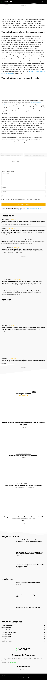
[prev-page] (22, 524)
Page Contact (13, 662)
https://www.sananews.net (17, 163)
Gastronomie (4, 228)
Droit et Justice (5, 219)
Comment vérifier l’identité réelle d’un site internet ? (17, 249)
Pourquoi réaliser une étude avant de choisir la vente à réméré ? (23, 517)
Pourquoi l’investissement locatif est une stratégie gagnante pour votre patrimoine (23, 423)
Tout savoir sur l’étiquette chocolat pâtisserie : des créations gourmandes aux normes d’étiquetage (29, 553)
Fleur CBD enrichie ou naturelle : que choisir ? (11, 155)
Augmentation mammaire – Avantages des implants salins (30, 595)
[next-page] (25, 524)
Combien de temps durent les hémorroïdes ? (28, 582)
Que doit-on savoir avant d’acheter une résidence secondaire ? (23, 485)
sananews (15, 162)
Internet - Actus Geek (7, 247)
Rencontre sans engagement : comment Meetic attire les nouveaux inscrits (30, 565)
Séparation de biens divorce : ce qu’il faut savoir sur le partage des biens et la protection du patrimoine (30, 540)
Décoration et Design (6, 279)
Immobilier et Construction (23, 420)
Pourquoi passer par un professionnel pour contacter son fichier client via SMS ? (34, 156)
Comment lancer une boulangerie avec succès (23, 455)
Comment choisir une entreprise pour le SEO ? (28, 607)
